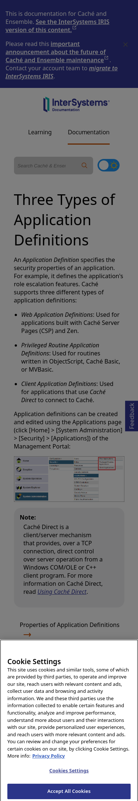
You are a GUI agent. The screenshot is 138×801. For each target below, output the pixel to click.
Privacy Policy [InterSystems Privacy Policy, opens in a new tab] (48, 758)
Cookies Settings (69, 772)
